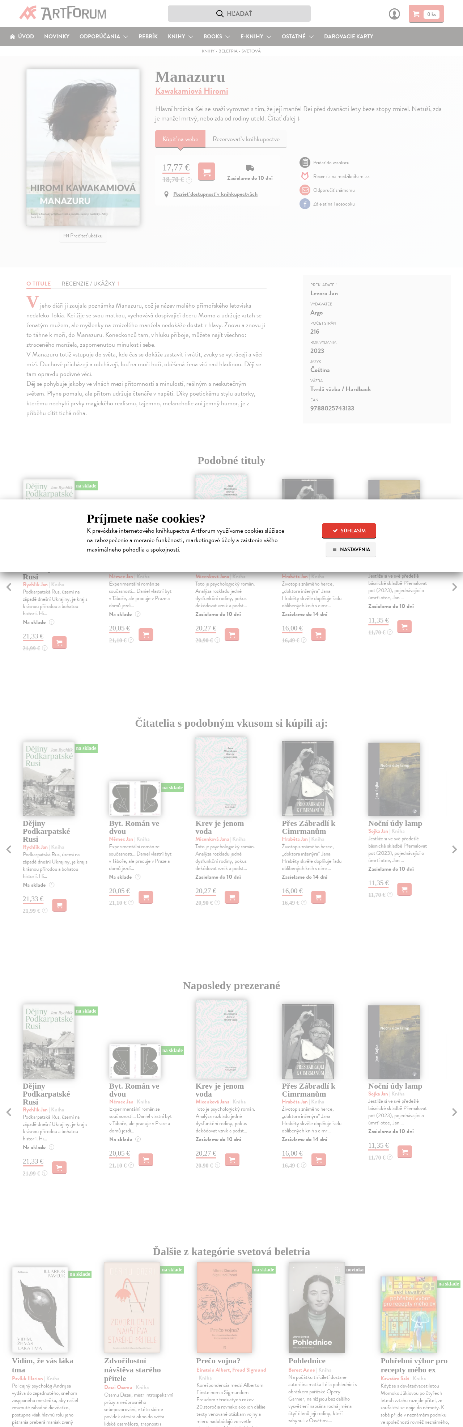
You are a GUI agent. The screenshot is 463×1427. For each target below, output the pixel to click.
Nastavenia (351, 549)
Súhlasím (349, 531)
